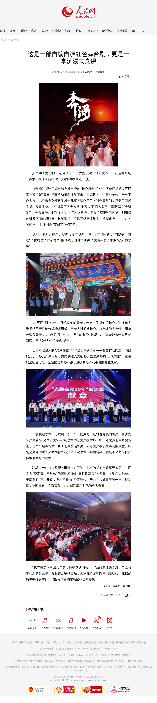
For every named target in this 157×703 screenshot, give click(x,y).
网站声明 (109, 642)
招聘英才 (56, 642)
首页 (2, 30)
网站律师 (120, 642)
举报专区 (122, 30)
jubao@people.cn (109, 648)
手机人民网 (58, 622)
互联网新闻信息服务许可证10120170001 (34, 661)
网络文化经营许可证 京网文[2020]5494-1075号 (64, 667)
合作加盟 (77, 642)
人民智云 (96, 622)
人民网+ (45, 622)
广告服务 (66, 642)
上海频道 (15, 40)
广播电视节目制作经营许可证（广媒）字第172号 (118, 661)
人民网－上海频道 (95, 71)
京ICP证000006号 (132, 667)
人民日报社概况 (19, 642)
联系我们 (141, 642)
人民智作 (109, 622)
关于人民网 (33, 642)
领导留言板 (70, 622)
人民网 (3, 40)
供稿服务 (88, 642)
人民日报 (32, 622)
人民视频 (83, 622)
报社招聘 (45, 642)
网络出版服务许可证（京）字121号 (105, 667)
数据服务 (99, 642)
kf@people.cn (50, 655)
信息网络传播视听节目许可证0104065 (22, 667)
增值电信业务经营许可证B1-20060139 (74, 661)
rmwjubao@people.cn (120, 655)
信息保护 (130, 642)
